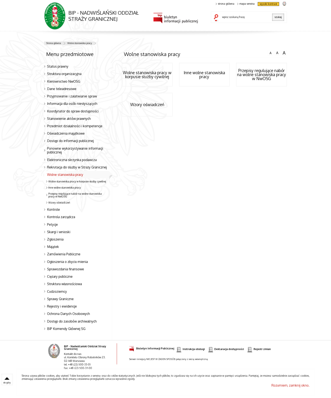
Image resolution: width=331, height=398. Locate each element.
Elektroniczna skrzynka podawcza (72, 160)
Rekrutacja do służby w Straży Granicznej (77, 167)
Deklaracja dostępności (226, 349)
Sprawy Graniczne (60, 299)
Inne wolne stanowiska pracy (64, 187)
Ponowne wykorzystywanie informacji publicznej (75, 150)
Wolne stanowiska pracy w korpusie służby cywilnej (77, 181)
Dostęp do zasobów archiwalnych (72, 321)
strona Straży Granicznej (284, 3)
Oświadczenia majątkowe (66, 133)
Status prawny (57, 66)
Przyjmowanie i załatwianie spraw (72, 96)
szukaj (217, 18)
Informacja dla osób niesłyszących (72, 103)
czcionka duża (284, 53)
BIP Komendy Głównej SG (66, 329)
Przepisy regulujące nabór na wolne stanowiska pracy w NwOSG (75, 195)
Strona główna (53, 43)
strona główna (225, 4)
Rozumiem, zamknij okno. (290, 385)
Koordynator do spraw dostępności (73, 111)
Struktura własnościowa (64, 284)
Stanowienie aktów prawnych (69, 118)
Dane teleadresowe (61, 89)
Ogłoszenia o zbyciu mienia (67, 262)
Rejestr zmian (259, 349)
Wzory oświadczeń (59, 202)
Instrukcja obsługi (190, 349)
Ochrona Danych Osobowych (68, 314)
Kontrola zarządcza (61, 217)
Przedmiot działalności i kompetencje (74, 126)
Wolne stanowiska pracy (79, 43)
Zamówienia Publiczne (63, 254)
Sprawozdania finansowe (65, 269)
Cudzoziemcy (57, 291)
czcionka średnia (277, 52)
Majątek (53, 247)
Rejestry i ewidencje (62, 306)
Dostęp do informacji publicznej (70, 141)
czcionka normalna (270, 52)
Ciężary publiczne (60, 276)
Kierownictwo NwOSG (63, 81)
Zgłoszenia (55, 239)
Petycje (52, 224)
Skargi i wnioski (58, 232)
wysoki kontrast (268, 3)
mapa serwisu (246, 4)
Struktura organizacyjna (64, 74)
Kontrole (53, 209)
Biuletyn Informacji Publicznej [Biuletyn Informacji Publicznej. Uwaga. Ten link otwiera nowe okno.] (151, 348)
